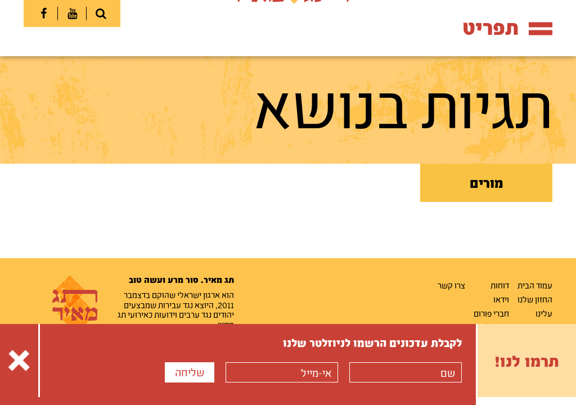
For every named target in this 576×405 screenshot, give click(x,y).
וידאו (501, 299)
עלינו (544, 313)
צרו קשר (451, 285)
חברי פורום (491, 313)
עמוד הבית (535, 285)
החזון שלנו (535, 299)
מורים (486, 183)
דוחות (499, 285)
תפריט (507, 27)
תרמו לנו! (526, 361)
